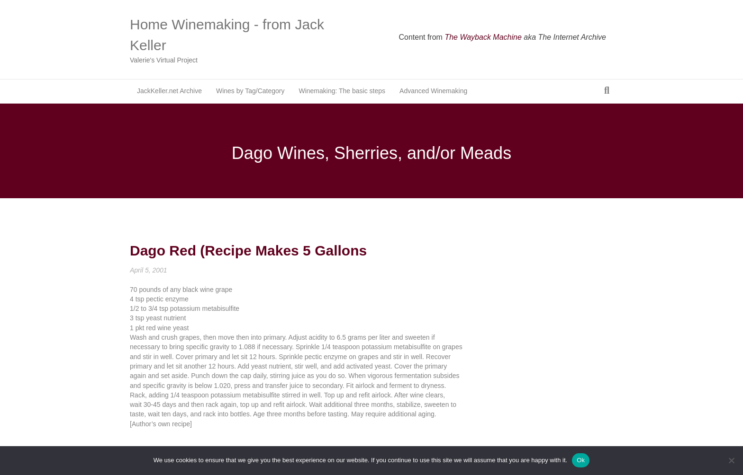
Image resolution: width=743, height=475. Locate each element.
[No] (731, 460)
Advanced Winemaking (433, 91)
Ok (581, 460)
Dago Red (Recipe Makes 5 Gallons (248, 250)
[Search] (606, 90)
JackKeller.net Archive (169, 91)
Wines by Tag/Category (250, 91)
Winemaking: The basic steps (342, 91)
